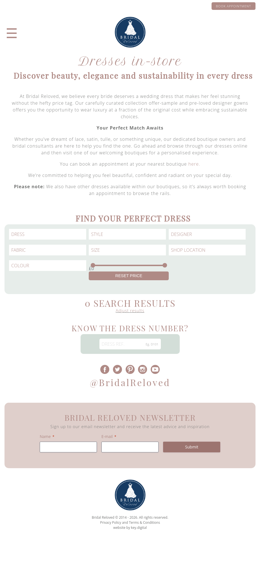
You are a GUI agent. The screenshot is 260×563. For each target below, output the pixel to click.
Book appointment (233, 6)
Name (47, 436)
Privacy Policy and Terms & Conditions (130, 522)
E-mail (108, 436)
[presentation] (130, 550)
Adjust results (130, 310)
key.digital (139, 527)
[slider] (93, 265)
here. (194, 164)
